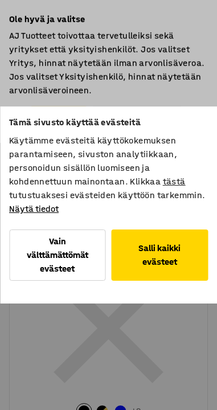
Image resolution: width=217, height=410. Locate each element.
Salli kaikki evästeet (159, 255)
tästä (174, 181)
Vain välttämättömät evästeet (57, 255)
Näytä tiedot (34, 208)
